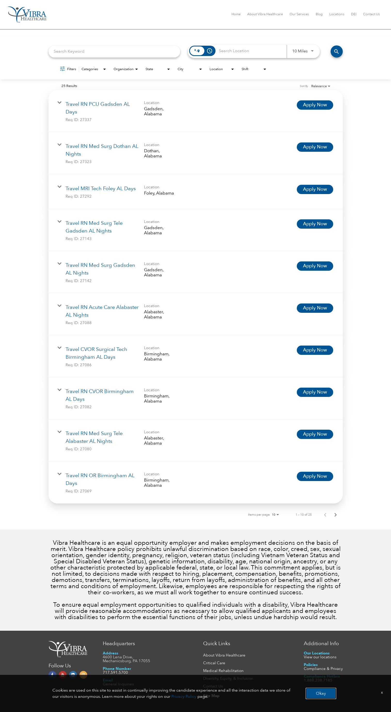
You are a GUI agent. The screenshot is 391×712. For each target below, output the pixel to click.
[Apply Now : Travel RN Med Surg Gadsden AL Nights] (315, 266)
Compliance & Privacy (323, 668)
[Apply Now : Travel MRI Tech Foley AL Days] (315, 189)
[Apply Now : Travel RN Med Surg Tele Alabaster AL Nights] (315, 434)
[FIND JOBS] (337, 51)
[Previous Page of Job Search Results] (325, 514)
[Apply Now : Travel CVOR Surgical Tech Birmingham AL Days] (315, 350)
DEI (353, 14)
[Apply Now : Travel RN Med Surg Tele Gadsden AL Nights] (315, 224)
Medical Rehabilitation (223, 670)
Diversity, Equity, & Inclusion (228, 678)
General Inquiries (118, 684)
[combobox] (114, 51)
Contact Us (371, 14)
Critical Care (214, 663)
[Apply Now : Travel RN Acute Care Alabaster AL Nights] (315, 308)
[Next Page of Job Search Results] (335, 514)
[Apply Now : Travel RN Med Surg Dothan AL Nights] (315, 147)
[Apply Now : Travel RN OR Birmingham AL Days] (315, 476)
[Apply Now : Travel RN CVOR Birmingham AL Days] (315, 392)
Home (236, 14)
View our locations (320, 657)
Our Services (299, 14)
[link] (196, 111)
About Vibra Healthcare (265, 14)
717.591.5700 (115, 672)
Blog (319, 14)
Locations (336, 14)
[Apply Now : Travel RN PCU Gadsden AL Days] (315, 105)
